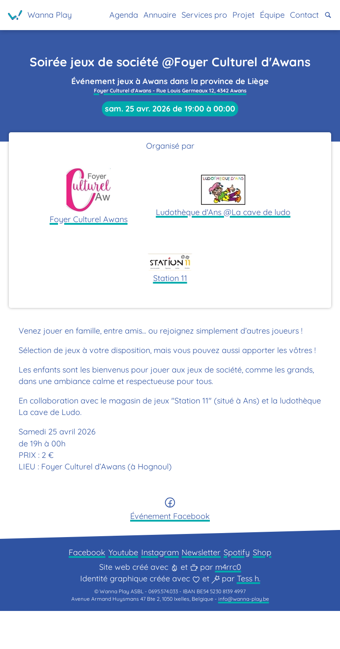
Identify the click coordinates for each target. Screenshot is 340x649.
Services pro (193, 14)
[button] (328, 15)
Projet (235, 14)
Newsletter (203, 585)
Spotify (242, 585)
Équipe (266, 14)
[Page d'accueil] (42, 15)
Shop (270, 585)
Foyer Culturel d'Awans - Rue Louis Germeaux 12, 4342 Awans (170, 98)
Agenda (105, 14)
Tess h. (248, 613)
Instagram (159, 585)
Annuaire (145, 14)
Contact (302, 14)
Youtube (119, 585)
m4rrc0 (228, 601)
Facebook (79, 585)
